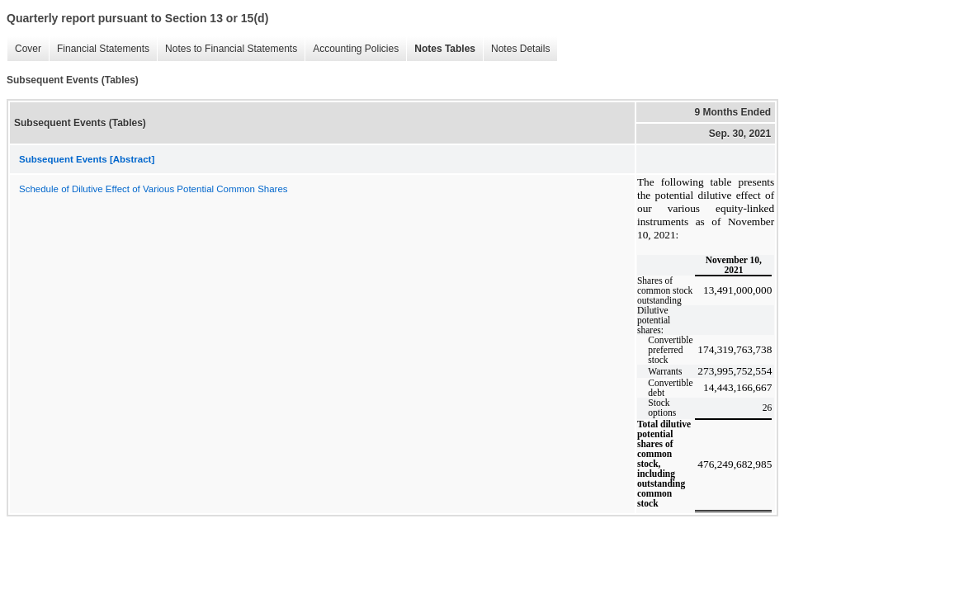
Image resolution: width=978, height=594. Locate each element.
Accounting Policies (352, 49)
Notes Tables (440, 49)
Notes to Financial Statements (227, 49)
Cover (24, 49)
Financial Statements (99, 49)
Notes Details (516, 49)
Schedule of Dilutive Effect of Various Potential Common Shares (153, 189)
